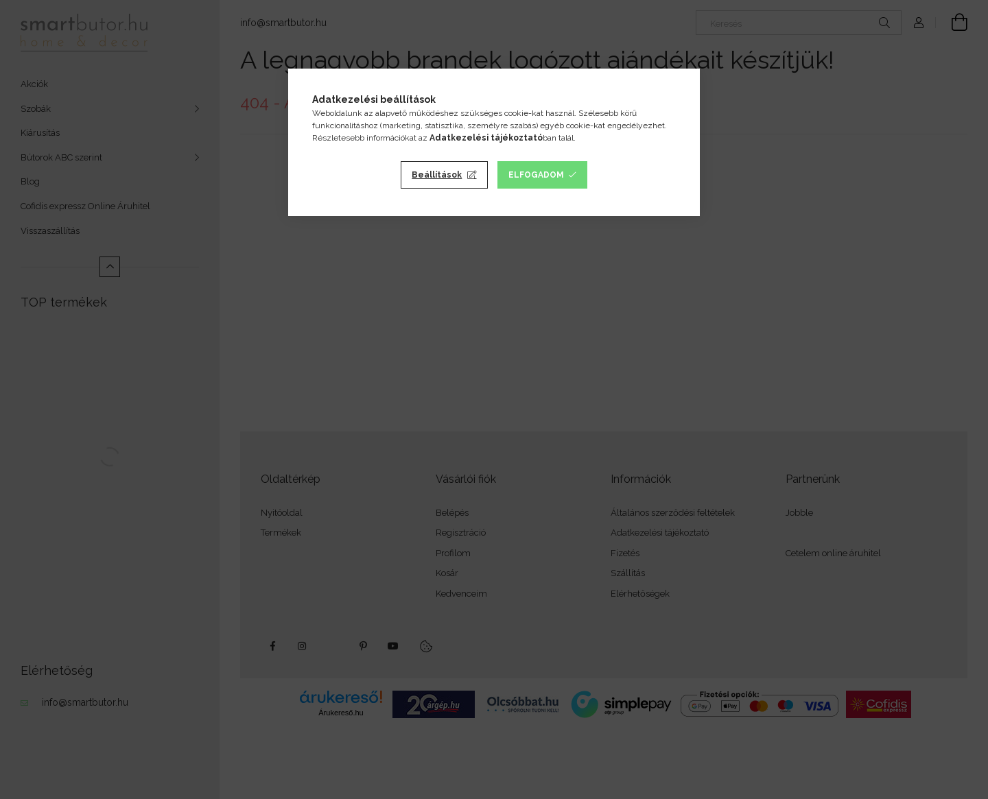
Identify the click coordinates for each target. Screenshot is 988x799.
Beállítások (437, 175)
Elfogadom (536, 175)
